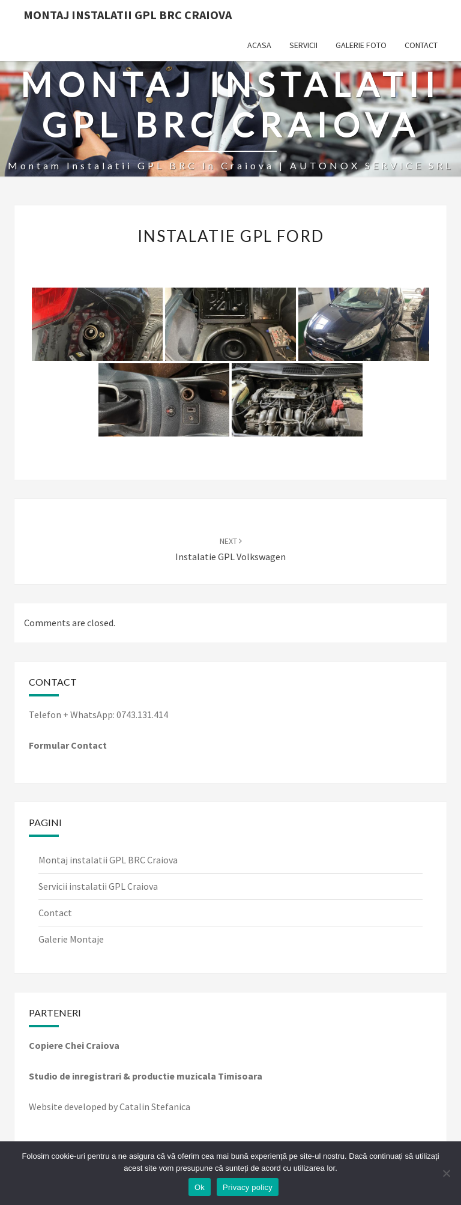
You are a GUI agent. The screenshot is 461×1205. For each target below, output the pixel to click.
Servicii (303, 45)
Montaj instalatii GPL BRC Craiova (108, 860)
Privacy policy (248, 1187)
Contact (421, 45)
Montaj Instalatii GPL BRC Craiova (127, 14)
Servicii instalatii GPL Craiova (98, 886)
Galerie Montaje (71, 939)
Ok (199, 1187)
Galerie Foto (361, 45)
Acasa (259, 45)
